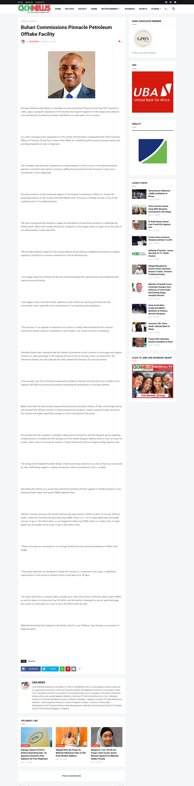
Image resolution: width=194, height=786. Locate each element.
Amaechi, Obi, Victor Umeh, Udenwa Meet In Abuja (159, 326)
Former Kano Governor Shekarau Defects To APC (160, 238)
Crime (94, 9)
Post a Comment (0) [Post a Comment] (71, 776)
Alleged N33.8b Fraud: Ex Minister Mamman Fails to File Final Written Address (71, 753)
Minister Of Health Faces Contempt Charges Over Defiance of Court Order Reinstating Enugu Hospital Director (160, 290)
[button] (166, 9)
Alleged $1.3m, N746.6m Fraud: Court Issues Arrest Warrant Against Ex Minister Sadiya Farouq (105, 754)
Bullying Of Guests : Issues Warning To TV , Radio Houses (160, 253)
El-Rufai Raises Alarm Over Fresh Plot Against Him (159, 224)
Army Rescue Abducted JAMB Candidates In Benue (159, 193)
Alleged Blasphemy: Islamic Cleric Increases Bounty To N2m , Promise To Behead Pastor (160, 270)
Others (155, 9)
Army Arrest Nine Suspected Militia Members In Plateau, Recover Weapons (158, 309)
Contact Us (39, 2)
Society (82, 9)
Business (130, 9)
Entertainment (109, 9)
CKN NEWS (38, 682)
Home (20, 2)
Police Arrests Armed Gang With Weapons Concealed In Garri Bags (159, 209)
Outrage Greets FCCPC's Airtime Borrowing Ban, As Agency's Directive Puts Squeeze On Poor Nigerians (34, 754)
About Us (29, 2)
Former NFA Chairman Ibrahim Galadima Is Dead (160, 340)
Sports (143, 9)
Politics (69, 9)
